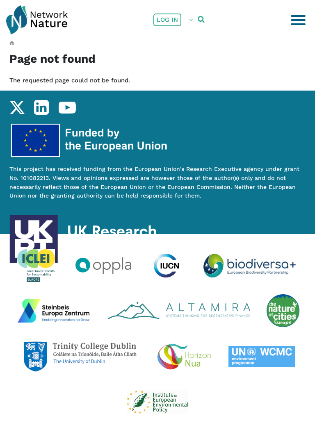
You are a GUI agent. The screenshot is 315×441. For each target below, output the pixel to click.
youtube (67, 107)
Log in (167, 19)
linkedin (41, 107)
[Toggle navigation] (298, 20)
